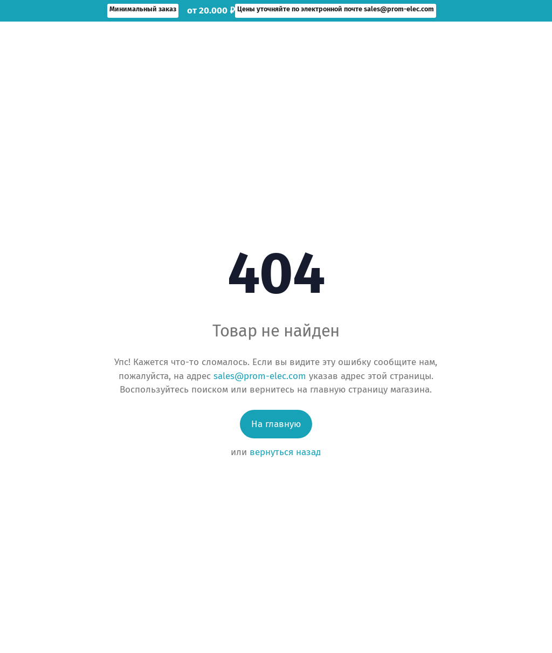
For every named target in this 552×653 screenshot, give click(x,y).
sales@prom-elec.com (259, 376)
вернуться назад (285, 452)
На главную (276, 424)
